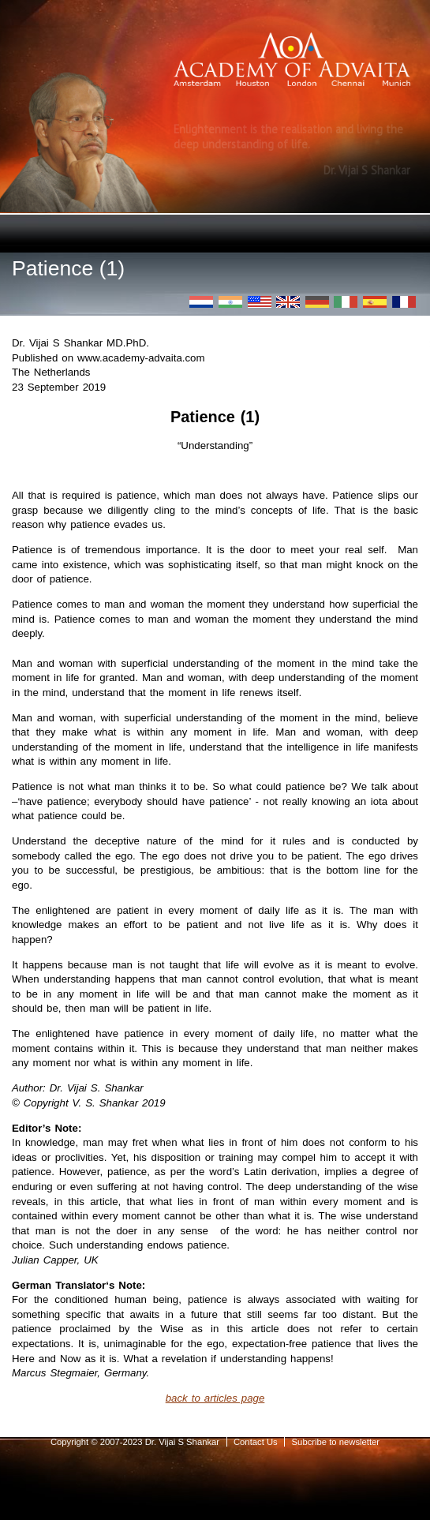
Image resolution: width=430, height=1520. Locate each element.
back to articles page (215, 1398)
